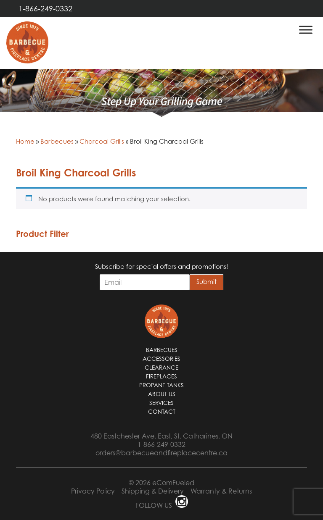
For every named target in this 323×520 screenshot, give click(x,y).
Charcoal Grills (101, 141)
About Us (161, 394)
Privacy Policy (93, 491)
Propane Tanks (161, 385)
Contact (161, 411)
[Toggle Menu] (305, 30)
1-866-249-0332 (45, 8)
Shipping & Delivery (153, 491)
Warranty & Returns (221, 491)
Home (25, 141)
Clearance (161, 367)
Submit (206, 281)
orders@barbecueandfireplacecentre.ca (161, 453)
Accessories (161, 358)
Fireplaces (161, 376)
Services (161, 402)
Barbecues (57, 141)
